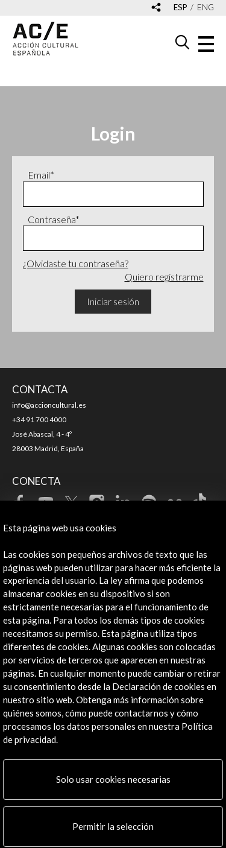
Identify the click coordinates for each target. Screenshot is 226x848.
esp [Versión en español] (180, 7)
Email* (41, 174)
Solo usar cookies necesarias (113, 779)
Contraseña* (54, 219)
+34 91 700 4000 (39, 419)
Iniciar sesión (113, 301)
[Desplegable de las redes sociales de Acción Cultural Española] (156, 8)
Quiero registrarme (164, 276)
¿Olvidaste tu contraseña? (75, 263)
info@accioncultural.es (49, 405)
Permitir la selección (113, 826)
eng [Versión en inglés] (205, 7)
